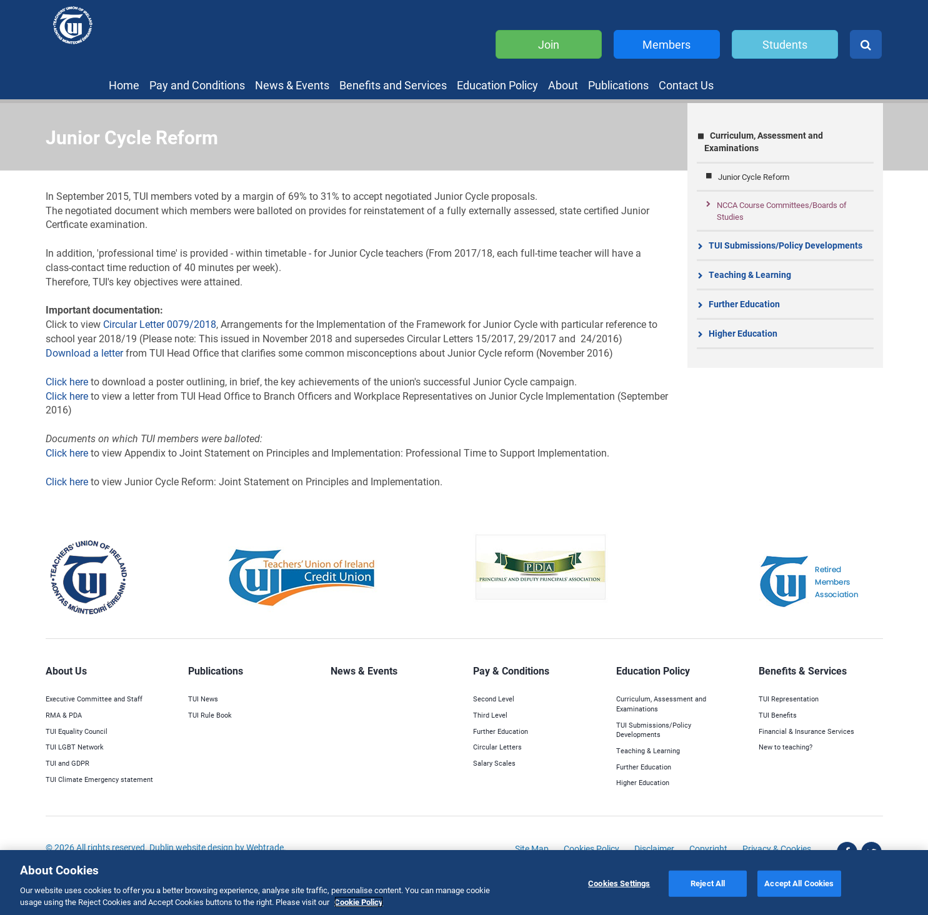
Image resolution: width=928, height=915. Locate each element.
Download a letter (84, 352)
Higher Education (743, 333)
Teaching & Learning (750, 274)
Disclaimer (654, 848)
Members (666, 44)
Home (124, 84)
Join (548, 44)
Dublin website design (191, 847)
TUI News (203, 698)
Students (784, 44)
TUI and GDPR (67, 763)
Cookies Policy (591, 848)
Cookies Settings (619, 883)
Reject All (708, 883)
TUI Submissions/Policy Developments (785, 245)
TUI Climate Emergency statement (99, 779)
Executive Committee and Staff (94, 698)
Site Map (532, 848)
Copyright (708, 848)
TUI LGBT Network (75, 746)
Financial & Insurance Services (806, 731)
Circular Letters (497, 746)
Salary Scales (494, 763)
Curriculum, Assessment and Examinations (763, 141)
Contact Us (686, 84)
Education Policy (497, 84)
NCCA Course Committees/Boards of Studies (782, 210)
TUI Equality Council (76, 731)
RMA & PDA (64, 715)
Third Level (490, 715)
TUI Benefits (778, 715)
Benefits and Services (393, 84)
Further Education (744, 304)
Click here (68, 381)
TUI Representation (789, 698)
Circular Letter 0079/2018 (159, 323)
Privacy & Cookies (776, 848)
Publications (618, 84)
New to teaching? (785, 746)
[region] (464, 882)
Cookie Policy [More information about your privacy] (358, 902)
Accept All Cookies (799, 883)
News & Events (292, 84)
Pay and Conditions (197, 84)
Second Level (493, 698)
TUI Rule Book (210, 715)
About (563, 84)
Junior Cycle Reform (753, 176)
